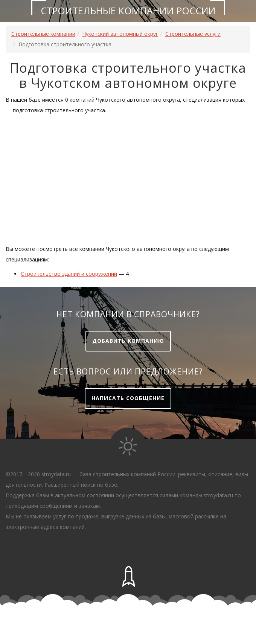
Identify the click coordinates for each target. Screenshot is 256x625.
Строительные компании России (128, 10)
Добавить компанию (128, 340)
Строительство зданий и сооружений (69, 273)
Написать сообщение (128, 398)
